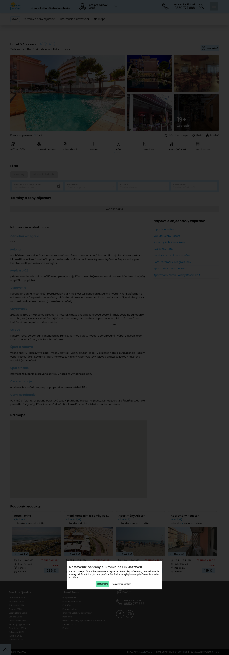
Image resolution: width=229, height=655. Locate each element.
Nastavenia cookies (121, 584)
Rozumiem (102, 584)
